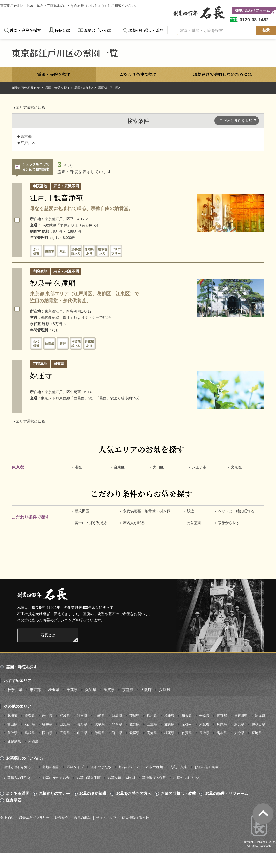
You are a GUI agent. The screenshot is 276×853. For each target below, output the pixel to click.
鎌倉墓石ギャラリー (34, 818)
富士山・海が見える (91, 523)
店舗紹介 (61, 818)
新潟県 (260, 716)
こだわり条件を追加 (235, 120)
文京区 (236, 467)
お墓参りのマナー (54, 793)
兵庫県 (164, 690)
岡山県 (47, 733)
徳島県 (100, 733)
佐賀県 (187, 733)
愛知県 (90, 690)
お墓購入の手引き (17, 778)
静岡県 (117, 724)
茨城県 (134, 716)
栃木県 (152, 716)
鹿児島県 (14, 741)
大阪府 (146, 690)
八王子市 (199, 467)
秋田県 (82, 716)
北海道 (12, 716)
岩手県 (47, 716)
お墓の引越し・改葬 (146, 30)
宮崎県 (257, 733)
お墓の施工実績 (206, 767)
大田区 (158, 467)
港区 (78, 467)
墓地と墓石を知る (17, 767)
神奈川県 (15, 690)
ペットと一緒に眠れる (236, 511)
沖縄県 (33, 741)
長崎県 (204, 733)
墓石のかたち (101, 767)
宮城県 (65, 716)
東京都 (35, 690)
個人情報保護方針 (135, 818)
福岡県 (169, 733)
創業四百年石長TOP (26, 88)
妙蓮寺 (41, 375)
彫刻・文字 (178, 767)
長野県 (82, 724)
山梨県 (65, 724)
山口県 (82, 733)
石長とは (62, 30)
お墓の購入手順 (89, 778)
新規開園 (82, 511)
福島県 (117, 716)
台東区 (119, 467)
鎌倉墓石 (13, 800)
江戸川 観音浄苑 (56, 197)
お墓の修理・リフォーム (226, 793)
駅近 (190, 511)
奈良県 (239, 724)
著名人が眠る (134, 523)
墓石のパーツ (128, 767)
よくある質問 (17, 793)
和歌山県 (258, 724)
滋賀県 (109, 690)
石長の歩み (82, 818)
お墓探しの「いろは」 (25, 758)
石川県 (30, 724)
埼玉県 (53, 690)
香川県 (117, 733)
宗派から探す (229, 523)
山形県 (100, 716)
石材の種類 (154, 767)
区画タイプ (75, 767)
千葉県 (72, 690)
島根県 (30, 733)
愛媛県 (134, 733)
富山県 (12, 724)
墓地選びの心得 (154, 778)
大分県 (239, 733)
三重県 (152, 724)
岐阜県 (100, 724)
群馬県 (169, 716)
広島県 (65, 733)
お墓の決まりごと (186, 778)
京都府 (127, 690)
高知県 (152, 733)
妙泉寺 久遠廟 (53, 282)
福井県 (47, 724)
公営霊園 (194, 523)
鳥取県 (12, 733)
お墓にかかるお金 (56, 778)
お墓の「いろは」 (99, 30)
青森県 (30, 716)
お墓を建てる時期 (121, 778)
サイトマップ (106, 818)
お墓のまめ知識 (92, 793)
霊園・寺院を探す (25, 30)
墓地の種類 (50, 767)
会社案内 (7, 818)
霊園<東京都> (83, 88)
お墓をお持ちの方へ (133, 793)
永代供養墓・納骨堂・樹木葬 (146, 511)
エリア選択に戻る (30, 107)
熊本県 (222, 733)
